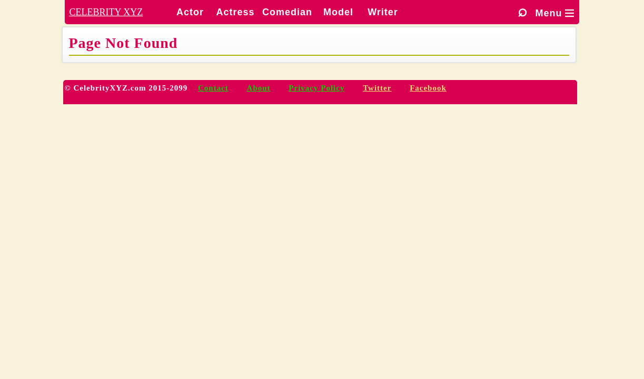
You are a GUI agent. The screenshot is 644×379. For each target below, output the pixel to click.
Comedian (287, 12)
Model (338, 12)
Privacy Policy (316, 88)
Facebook (428, 88)
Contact (213, 88)
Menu (554, 13)
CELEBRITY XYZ (106, 12)
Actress (235, 12)
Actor (190, 12)
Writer (383, 12)
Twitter (377, 88)
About (259, 88)
